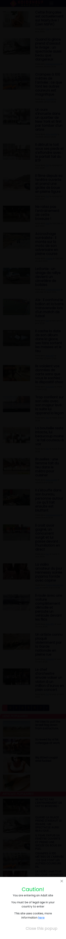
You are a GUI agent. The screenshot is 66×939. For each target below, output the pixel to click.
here (41, 918)
